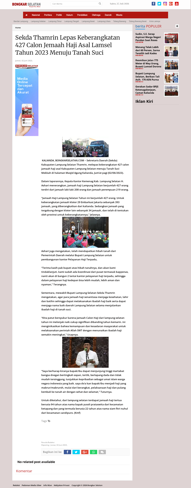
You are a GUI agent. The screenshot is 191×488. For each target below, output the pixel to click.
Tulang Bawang (119, 21)
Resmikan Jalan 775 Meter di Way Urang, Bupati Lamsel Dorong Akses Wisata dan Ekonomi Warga (148, 66)
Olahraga (96, 15)
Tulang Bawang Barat (137, 21)
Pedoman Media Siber (31, 485)
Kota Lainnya (154, 21)
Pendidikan (82, 15)
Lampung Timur (54, 21)
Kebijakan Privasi (61, 485)
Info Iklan (47, 485)
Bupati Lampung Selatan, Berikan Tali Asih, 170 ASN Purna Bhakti (147, 78)
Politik (59, 15)
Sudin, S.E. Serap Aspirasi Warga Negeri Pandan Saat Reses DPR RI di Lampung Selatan (148, 40)
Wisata (119, 15)
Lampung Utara (103, 21)
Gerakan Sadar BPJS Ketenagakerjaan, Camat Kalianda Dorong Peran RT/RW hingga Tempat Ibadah (148, 93)
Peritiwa (48, 15)
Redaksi (16, 485)
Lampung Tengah (71, 21)
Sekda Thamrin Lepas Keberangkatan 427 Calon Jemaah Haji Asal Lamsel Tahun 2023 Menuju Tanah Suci (67, 45)
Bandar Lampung (21, 21)
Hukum (69, 15)
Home (18, 27)
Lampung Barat (88, 21)
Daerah (108, 15)
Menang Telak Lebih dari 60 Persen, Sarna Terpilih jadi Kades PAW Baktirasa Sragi (147, 52)
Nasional (36, 15)
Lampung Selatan (38, 21)
